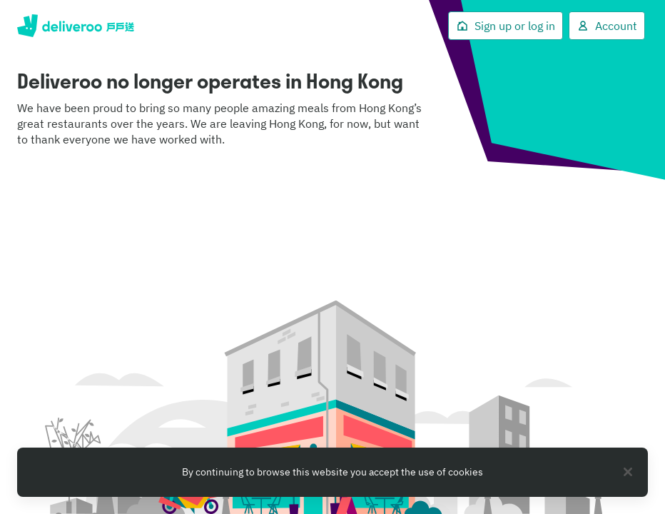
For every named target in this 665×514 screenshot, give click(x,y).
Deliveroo (75, 25)
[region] (332, 472)
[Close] (627, 471)
